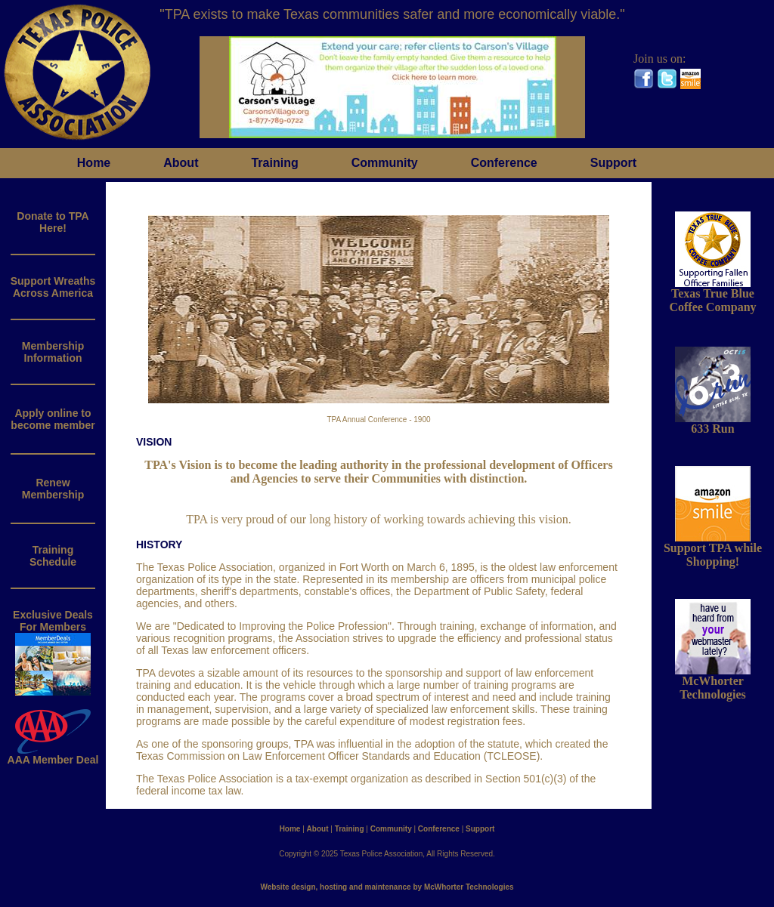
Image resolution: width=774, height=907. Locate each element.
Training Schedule (52, 556)
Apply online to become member (52, 419)
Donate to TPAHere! (52, 222)
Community (384, 162)
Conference (504, 162)
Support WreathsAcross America (53, 287)
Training (274, 162)
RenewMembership (53, 489)
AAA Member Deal (53, 755)
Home (93, 162)
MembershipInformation (53, 352)
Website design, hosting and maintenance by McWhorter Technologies (386, 887)
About (180, 162)
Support (613, 162)
